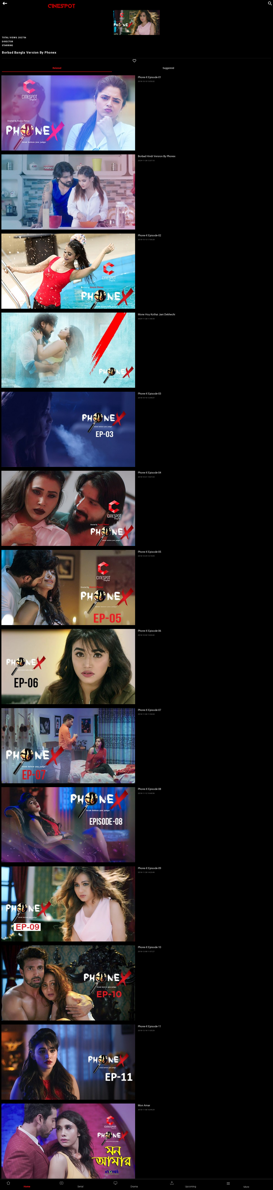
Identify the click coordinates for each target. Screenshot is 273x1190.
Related (57, 68)
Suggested (168, 68)
